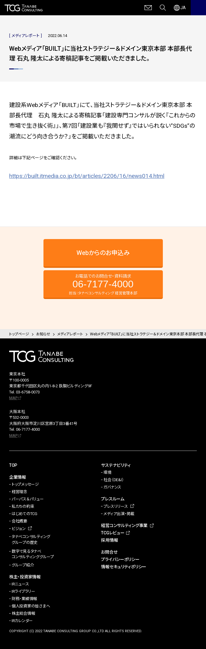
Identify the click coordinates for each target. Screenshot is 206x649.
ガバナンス (112, 487)
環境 (107, 472)
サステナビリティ (116, 465)
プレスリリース (115, 506)
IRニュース (20, 584)
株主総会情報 (23, 613)
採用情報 (109, 540)
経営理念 (19, 491)
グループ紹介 (23, 565)
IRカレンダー (22, 620)
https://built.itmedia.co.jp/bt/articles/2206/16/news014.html (86, 175)
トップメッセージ (25, 484)
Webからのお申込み (103, 252)
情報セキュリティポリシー (123, 566)
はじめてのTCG (24, 513)
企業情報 (17, 477)
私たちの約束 (23, 506)
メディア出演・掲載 (118, 513)
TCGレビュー (112, 532)
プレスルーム (112, 498)
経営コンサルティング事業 (124, 525)
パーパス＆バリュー (28, 499)
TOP (13, 465)
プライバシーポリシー (120, 559)
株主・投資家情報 (25, 576)
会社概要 (19, 521)
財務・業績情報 (24, 598)
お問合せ (109, 552)
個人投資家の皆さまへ (31, 606)
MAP (13, 398)
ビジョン (19, 528)
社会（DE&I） (113, 480)
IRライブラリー (23, 591)
